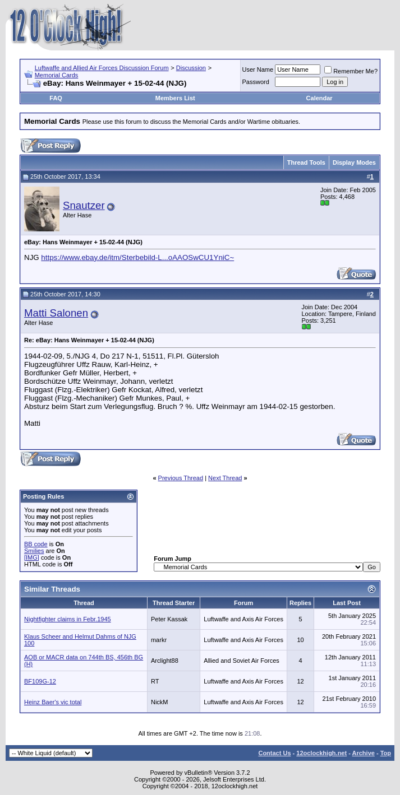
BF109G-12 (40, 681)
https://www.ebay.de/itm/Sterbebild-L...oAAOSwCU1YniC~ (137, 257)
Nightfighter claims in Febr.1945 (67, 619)
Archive (363, 753)
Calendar (319, 98)
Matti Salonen (56, 313)
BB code (36, 544)
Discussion (191, 67)
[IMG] (31, 557)
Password (255, 81)
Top (385, 753)
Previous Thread (181, 478)
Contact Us (274, 753)
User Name (258, 69)
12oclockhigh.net (321, 753)
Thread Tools (306, 162)
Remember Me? (351, 71)
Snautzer (84, 205)
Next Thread (225, 478)
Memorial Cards (57, 75)
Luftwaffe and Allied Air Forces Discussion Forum (102, 67)
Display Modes (354, 162)
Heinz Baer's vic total (52, 702)
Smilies (34, 550)
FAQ (55, 98)
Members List (175, 98)
